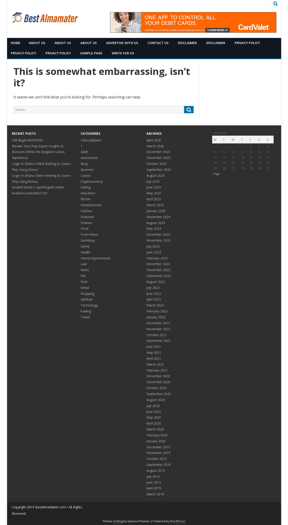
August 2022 (155, 282)
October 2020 (156, 388)
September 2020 (158, 394)
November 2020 (158, 382)
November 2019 (158, 453)
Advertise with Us (122, 43)
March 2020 (155, 429)
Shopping (87, 293)
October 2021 (156, 335)
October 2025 (156, 163)
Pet (83, 276)
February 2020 (157, 435)
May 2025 (153, 193)
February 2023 (157, 258)
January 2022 (156, 317)
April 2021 (153, 358)
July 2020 (153, 406)
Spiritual (86, 299)
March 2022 (155, 305)
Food (84, 228)
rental (85, 287)
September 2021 (158, 340)
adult (84, 152)
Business (87, 169)
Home (15, 43)
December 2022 (158, 264)
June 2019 (153, 482)
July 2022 (153, 287)
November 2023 (158, 240)
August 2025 (155, 175)
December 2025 (158, 152)
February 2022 (157, 311)
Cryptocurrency (92, 181)
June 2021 (153, 346)
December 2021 (158, 323)
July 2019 (153, 476)
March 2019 (155, 494)
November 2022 (158, 270)
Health (85, 252)
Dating (85, 187)
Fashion (86, 211)
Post (84, 282)
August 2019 (155, 470)
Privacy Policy (247, 43)
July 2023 (153, 246)
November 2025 (158, 158)
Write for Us (123, 53)
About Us (37, 43)
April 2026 (153, 140)
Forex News (89, 234)
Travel (85, 317)
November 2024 (158, 217)
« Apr (216, 173)
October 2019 (156, 458)
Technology (89, 305)
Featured (87, 217)
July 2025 (153, 181)
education (88, 193)
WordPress (177, 521)
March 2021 (155, 364)
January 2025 (156, 211)
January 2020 (156, 441)
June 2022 (153, 293)
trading (86, 311)
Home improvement (96, 258)
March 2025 (155, 205)
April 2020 (153, 423)
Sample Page (91, 53)
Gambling (88, 240)
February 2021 (157, 370)
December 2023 (158, 234)
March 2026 (155, 146)
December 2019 (158, 447)
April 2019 (153, 488)
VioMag (118, 521)
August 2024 (155, 223)
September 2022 (158, 276)
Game (85, 246)
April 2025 (153, 199)
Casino (86, 175)
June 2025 (153, 187)
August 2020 (155, 400)
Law (84, 264)
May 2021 (153, 352)
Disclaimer (187, 43)
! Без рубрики (91, 140)
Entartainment (91, 205)
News (85, 270)
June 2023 (153, 252)
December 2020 (158, 376)
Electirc (86, 199)
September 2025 (158, 169)
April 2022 (153, 299)
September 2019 (158, 464)
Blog (84, 163)
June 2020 (153, 411)
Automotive (89, 158)
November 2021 (158, 329)
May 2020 (153, 417)
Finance (86, 223)
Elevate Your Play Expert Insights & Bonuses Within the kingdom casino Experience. (38, 152)
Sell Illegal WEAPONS (27, 140)
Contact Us (158, 43)
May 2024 (153, 228)
